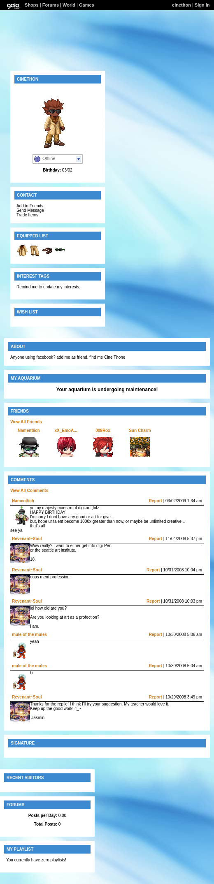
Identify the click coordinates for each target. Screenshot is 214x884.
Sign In (202, 4)
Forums (50, 4)
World (69, 4)
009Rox (102, 430)
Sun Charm (140, 430)
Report (155, 501)
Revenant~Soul (27, 538)
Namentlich (29, 430)
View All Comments (29, 490)
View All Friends (26, 422)
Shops (32, 4)
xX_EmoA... (65, 430)
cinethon (181, 4)
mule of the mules (29, 634)
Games (86, 4)
